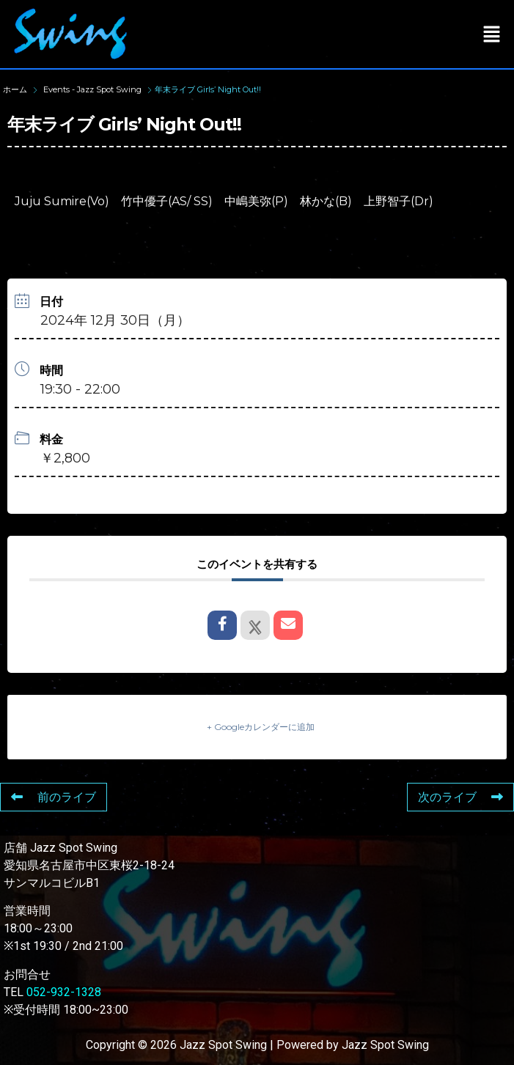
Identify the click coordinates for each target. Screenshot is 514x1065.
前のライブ (53, 797)
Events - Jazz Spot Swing (92, 89)
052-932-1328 (63, 992)
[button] (492, 33)
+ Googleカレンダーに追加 (261, 726)
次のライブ (460, 797)
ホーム (16, 89)
